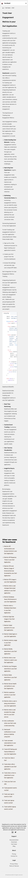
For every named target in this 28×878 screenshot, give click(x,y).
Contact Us (14, 856)
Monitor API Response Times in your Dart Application (10, 560)
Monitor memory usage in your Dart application (10, 643)
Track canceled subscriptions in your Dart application (10, 743)
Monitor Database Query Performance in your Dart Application (10, 599)
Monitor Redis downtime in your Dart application (10, 677)
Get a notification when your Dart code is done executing (10, 723)
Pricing (14, 854)
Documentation (14, 840)
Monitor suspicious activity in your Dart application (9, 695)
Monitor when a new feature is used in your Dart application (10, 660)
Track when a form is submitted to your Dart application (10, 775)
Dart (13, 8)
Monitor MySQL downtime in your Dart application (10, 651)
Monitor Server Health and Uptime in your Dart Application (10, 686)
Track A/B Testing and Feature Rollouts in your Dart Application (10, 752)
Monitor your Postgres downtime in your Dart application (10, 669)
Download (14, 842)
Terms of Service (14, 866)
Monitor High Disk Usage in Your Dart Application (9, 619)
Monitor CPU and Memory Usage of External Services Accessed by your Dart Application (10, 570)
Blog (14, 846)
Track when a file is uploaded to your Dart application (10, 767)
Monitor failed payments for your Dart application (9, 628)
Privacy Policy (14, 864)
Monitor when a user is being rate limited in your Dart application (10, 703)
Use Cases (7, 8)
